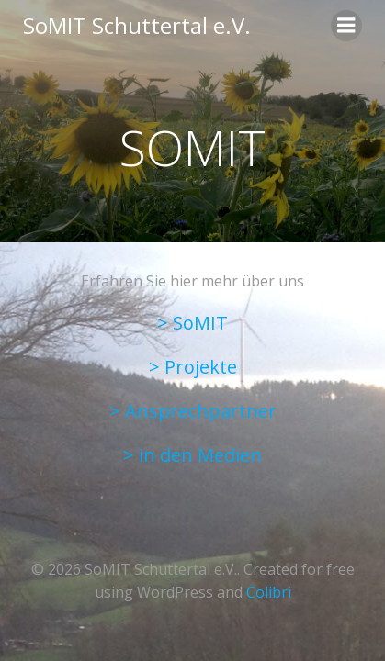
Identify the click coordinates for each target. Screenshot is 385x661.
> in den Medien (192, 455)
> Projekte (193, 366)
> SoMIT (192, 322)
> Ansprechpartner (193, 410)
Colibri (268, 592)
